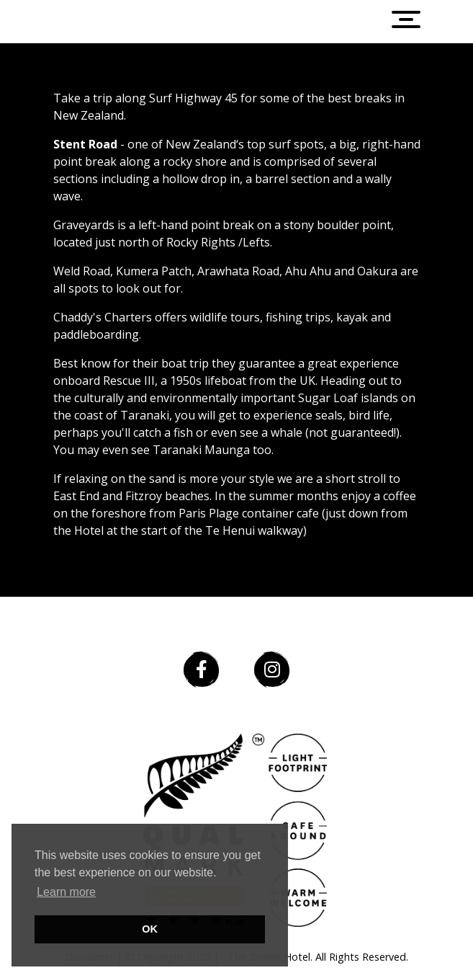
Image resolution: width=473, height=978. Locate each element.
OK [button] (150, 929)
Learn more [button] (66, 892)
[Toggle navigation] (413, 21)
